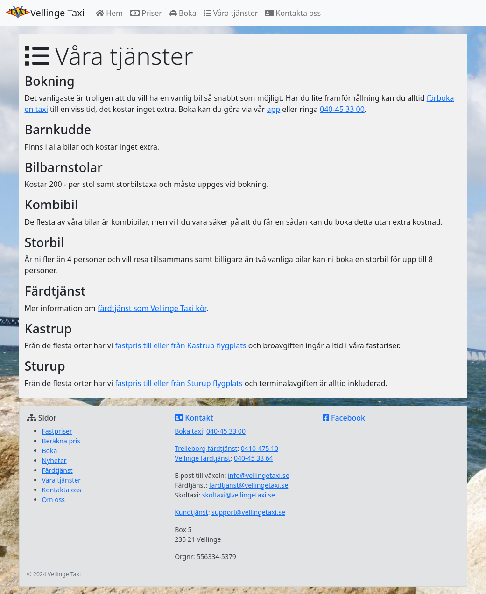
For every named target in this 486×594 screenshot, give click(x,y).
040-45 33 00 (342, 109)
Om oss (53, 499)
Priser (146, 13)
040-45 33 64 (253, 458)
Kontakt (194, 418)
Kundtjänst (191, 512)
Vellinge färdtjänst (202, 458)
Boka (183, 13)
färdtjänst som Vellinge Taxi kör (152, 308)
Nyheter (54, 460)
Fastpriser (57, 431)
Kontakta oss (293, 13)
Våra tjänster (231, 13)
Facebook (344, 418)
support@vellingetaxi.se (248, 512)
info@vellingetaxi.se (258, 475)
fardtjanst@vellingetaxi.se (249, 485)
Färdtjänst (57, 470)
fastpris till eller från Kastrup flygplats (180, 345)
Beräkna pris (61, 440)
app (274, 109)
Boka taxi (189, 431)
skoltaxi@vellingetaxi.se (238, 494)
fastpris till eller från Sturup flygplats (179, 383)
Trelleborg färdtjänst (206, 448)
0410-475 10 (259, 448)
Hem (109, 13)
